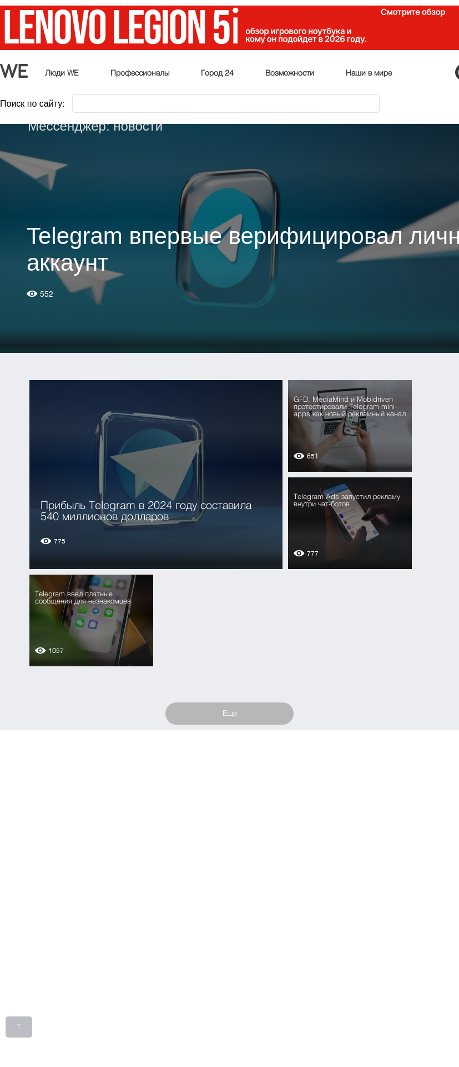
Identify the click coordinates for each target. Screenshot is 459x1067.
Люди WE (62, 73)
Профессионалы (139, 73)
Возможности (289, 73)
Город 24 (217, 73)
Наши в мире (369, 73)
